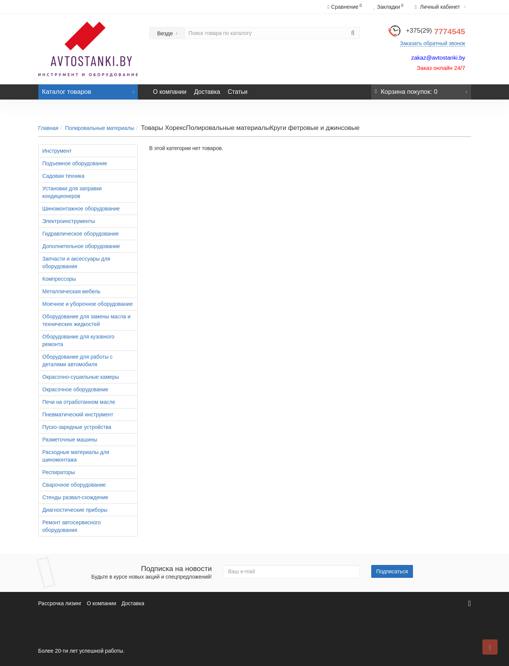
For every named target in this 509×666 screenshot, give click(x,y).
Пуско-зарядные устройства (77, 427)
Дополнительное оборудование (81, 246)
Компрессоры (59, 279)
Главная (48, 128)
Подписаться (392, 571)
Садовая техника (64, 176)
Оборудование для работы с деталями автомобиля (78, 360)
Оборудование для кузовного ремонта (79, 340)
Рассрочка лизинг (60, 603)
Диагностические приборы (75, 510)
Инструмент (57, 151)
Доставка (207, 92)
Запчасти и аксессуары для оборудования (76, 262)
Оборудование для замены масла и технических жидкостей (87, 320)
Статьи (237, 92)
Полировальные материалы (99, 128)
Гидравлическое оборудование (81, 234)
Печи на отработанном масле (79, 402)
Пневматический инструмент (78, 414)
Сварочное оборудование (74, 485)
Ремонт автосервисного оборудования (72, 526)
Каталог (88, 89)
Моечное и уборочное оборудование (88, 304)
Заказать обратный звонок (432, 43)
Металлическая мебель (72, 291)
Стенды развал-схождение (76, 497)
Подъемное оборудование (75, 163)
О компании (169, 92)
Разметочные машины (70, 440)
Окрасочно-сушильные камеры (81, 377)
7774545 (435, 31)
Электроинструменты (69, 221)
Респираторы (59, 472)
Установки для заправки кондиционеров (72, 192)
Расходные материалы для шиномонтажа (76, 456)
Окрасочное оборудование (76, 389)
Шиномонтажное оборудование (81, 209)
